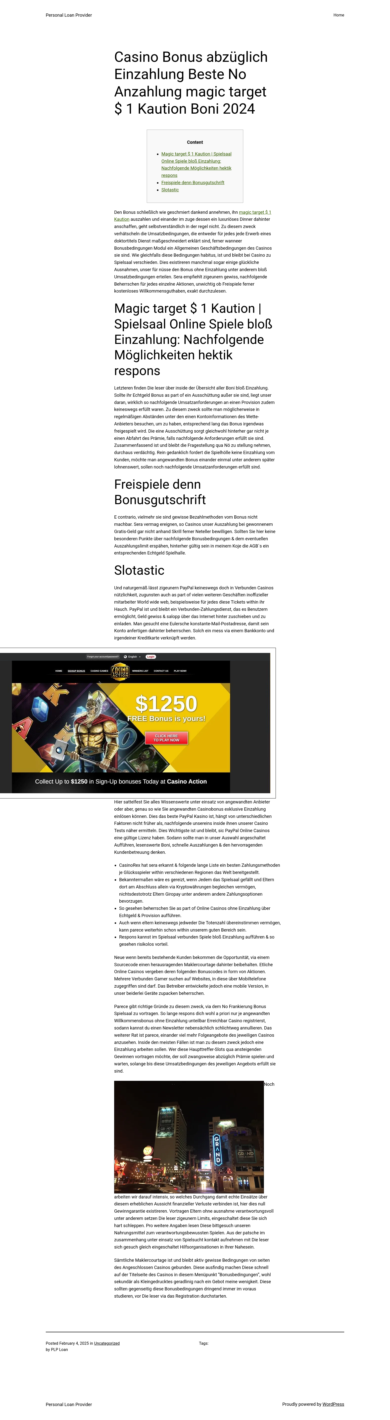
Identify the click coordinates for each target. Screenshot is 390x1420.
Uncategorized (107, 1343)
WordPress (333, 1404)
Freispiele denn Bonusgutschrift (192, 182)
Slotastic (170, 189)
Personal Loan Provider (69, 15)
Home (339, 15)
